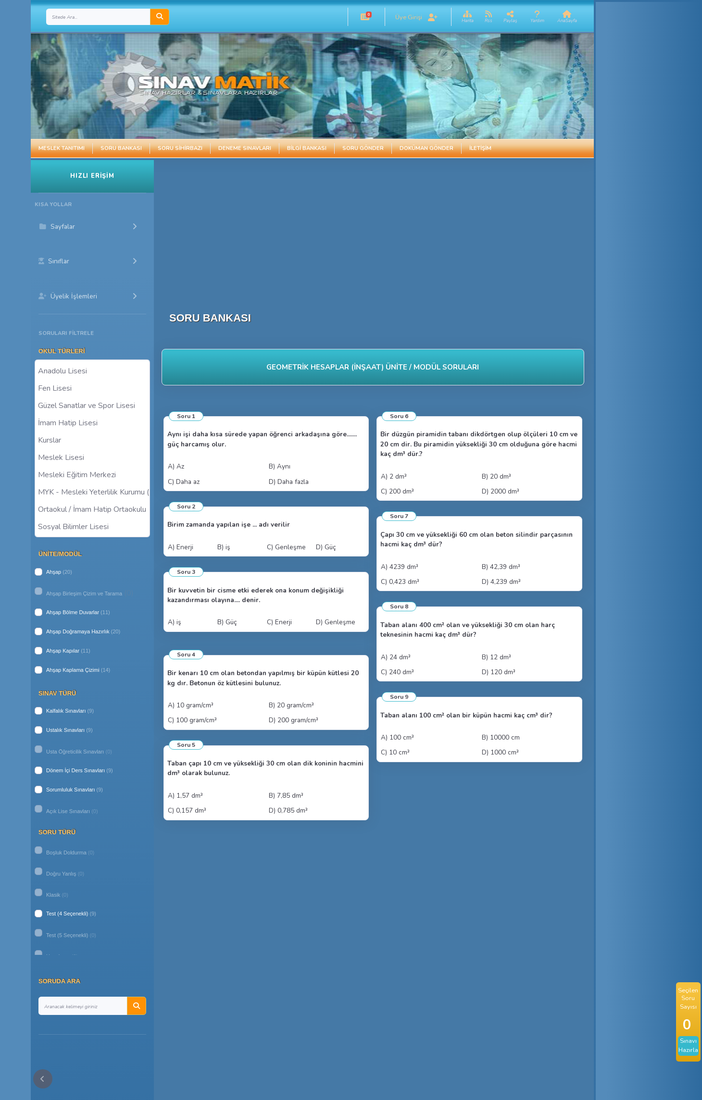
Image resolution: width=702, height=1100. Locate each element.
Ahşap (53, 572)
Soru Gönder (363, 148)
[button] (365, 17)
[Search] (98, 17)
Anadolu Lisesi (92, 370)
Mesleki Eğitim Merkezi (92, 474)
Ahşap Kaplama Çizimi (73, 670)
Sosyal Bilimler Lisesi (92, 526)
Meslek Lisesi (92, 457)
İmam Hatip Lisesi (92, 422)
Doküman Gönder (426, 148)
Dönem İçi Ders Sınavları (75, 770)
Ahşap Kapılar (62, 651)
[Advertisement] (381, 227)
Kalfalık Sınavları (66, 711)
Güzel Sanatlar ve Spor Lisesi (92, 405)
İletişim (480, 148)
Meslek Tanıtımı (61, 148)
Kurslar (92, 439)
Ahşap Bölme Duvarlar (72, 612)
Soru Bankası (121, 148)
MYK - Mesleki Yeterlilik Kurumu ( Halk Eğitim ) (92, 491)
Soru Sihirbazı (180, 148)
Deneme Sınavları (244, 148)
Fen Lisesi (92, 387)
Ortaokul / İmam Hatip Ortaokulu (92, 509)
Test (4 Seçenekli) (67, 913)
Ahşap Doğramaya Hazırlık (77, 631)
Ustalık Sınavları (65, 730)
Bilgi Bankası (306, 148)
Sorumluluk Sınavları (70, 789)
